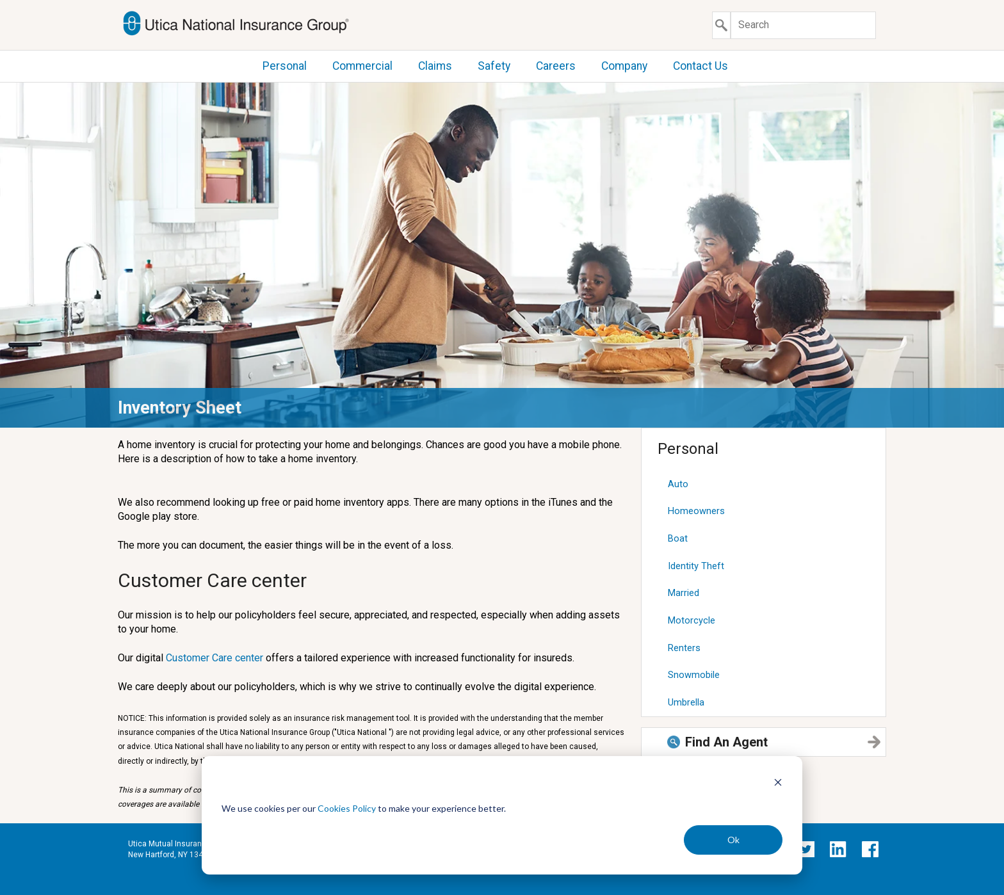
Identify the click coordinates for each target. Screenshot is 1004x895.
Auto (678, 484)
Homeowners (696, 511)
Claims (435, 66)
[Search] (803, 25)
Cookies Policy (347, 808)
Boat (678, 538)
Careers (556, 66)
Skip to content (0, 0)
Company (624, 66)
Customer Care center (214, 658)
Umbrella (686, 702)
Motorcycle (691, 620)
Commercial (362, 66)
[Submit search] (721, 25)
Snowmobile (694, 675)
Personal (285, 66)
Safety (494, 66)
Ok (733, 839)
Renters (684, 648)
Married (683, 593)
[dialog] (502, 815)
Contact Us (700, 66)
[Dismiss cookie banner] (777, 784)
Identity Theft (696, 566)
